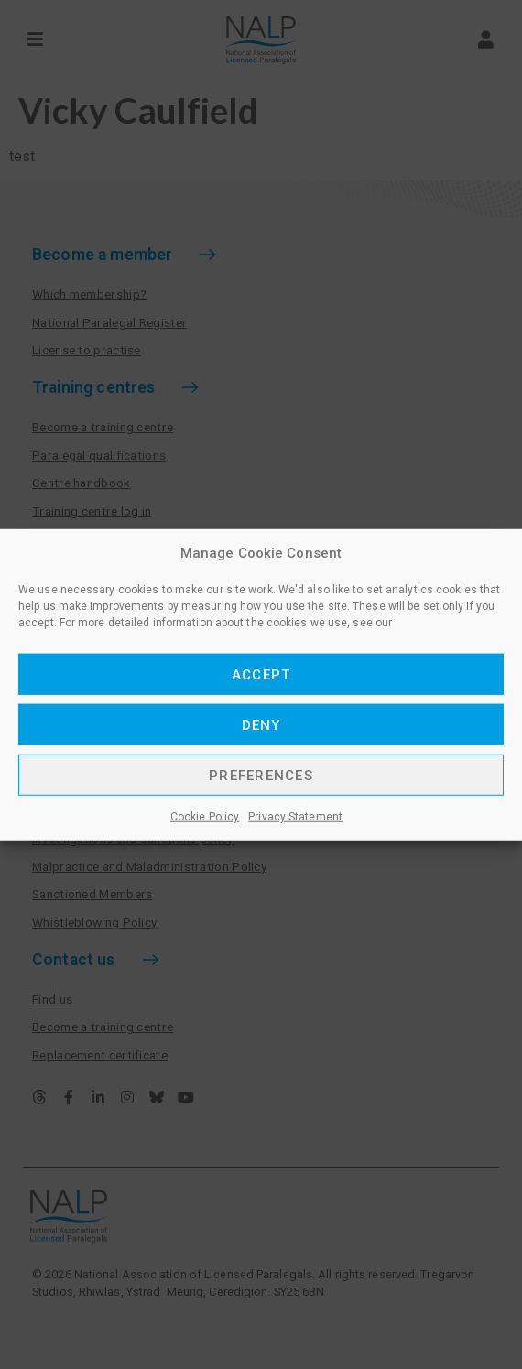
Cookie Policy (204, 816)
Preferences (261, 774)
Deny (261, 724)
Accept (261, 674)
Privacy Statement (295, 816)
